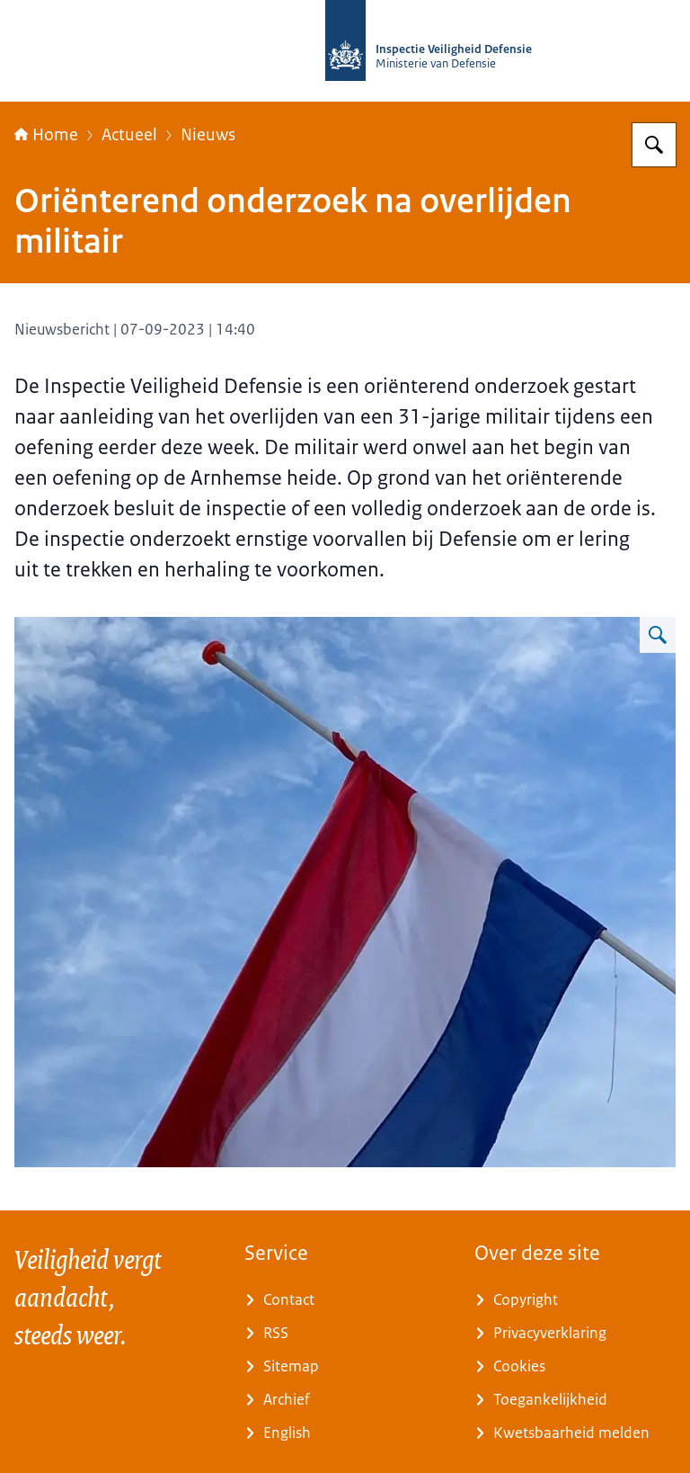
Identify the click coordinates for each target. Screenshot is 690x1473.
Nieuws (208, 135)
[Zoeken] (654, 144)
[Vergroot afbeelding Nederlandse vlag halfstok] (658, 635)
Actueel (129, 135)
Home (46, 135)
